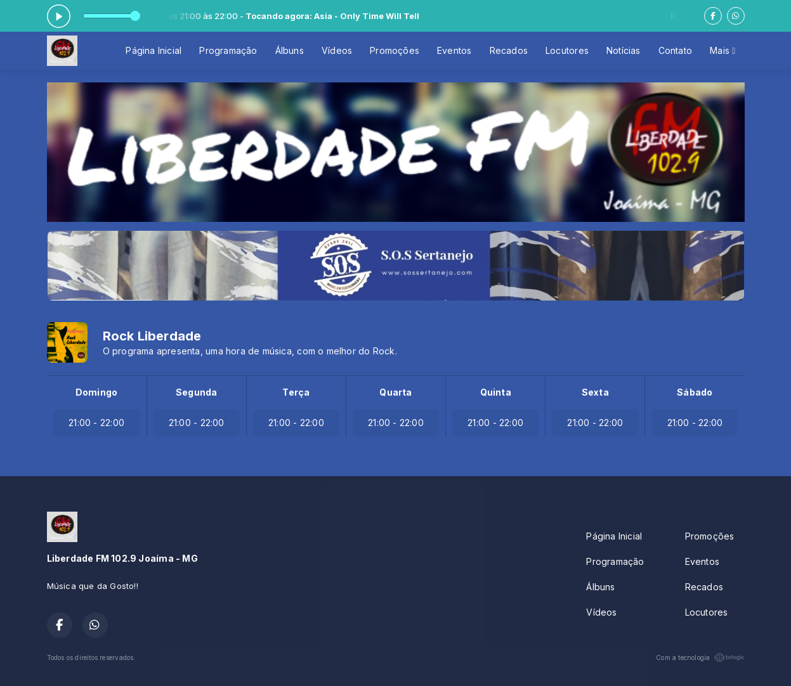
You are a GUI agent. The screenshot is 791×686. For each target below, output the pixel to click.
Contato (675, 50)
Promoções (394, 50)
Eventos (454, 50)
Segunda (196, 392)
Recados (509, 50)
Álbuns (289, 50)
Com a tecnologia (700, 657)
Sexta (595, 392)
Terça (296, 392)
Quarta (395, 392)
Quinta (495, 392)
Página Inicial (153, 50)
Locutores (567, 50)
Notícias (623, 50)
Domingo (96, 392)
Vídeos (337, 50)
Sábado (694, 392)
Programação (228, 50)
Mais (722, 50)
